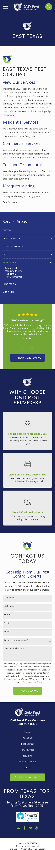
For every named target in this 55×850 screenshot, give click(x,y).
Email (6, 623)
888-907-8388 (27, 724)
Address (8, 631)
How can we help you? (14, 648)
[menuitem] (27, 230)
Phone (7, 614)
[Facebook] (24, 828)
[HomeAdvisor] (30, 828)
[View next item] (31, 347)
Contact (27, 767)
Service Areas (27, 749)
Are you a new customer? (16, 640)
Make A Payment (27, 761)
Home (27, 731)
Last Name (9, 606)
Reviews (27, 755)
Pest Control (27, 743)
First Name (9, 597)
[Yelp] (36, 828)
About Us (27, 737)
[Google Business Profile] (18, 828)
